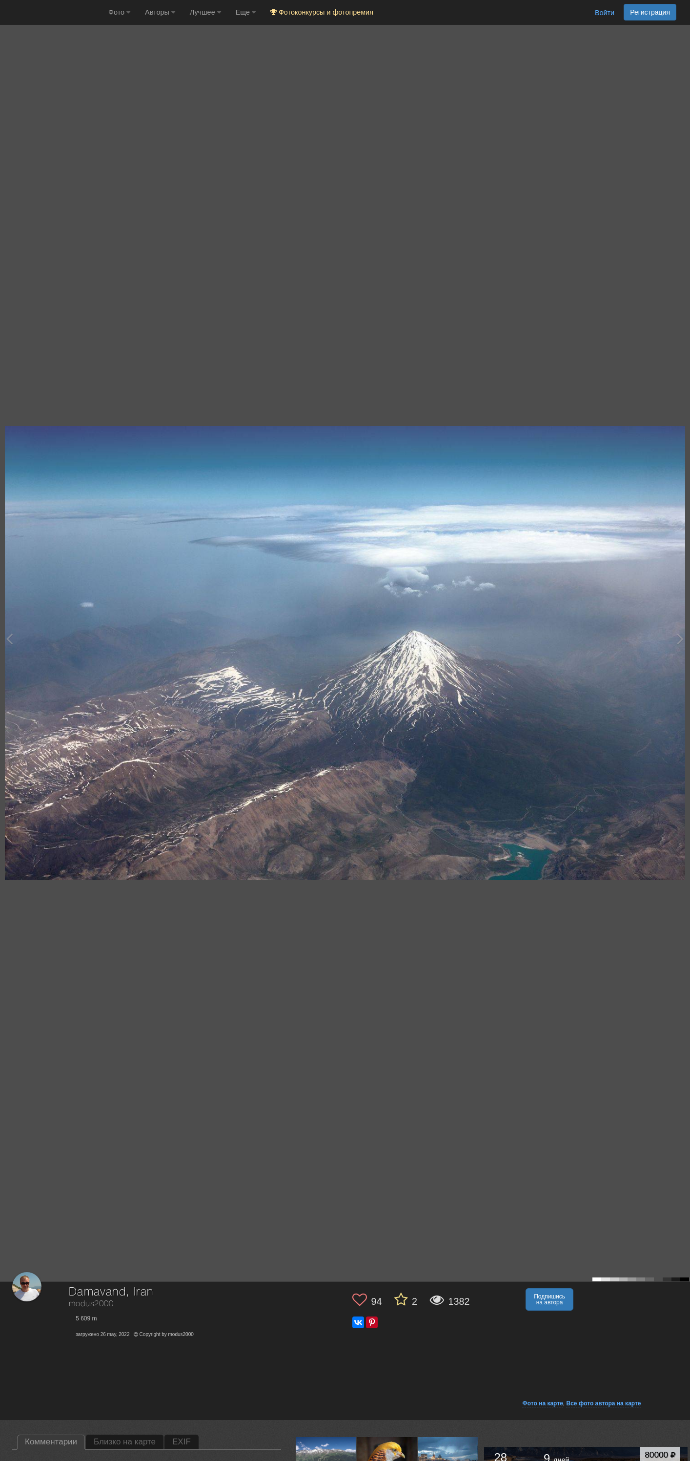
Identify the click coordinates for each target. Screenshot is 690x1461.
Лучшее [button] (205, 12)
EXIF (181, 1441)
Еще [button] (246, 12)
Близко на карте (125, 1441)
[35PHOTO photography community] (53, 12)
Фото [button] (119, 12)
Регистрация (650, 12)
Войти (604, 12)
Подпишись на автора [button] (549, 1299)
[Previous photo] (9, 639)
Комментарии (51, 1441)
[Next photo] (680, 639)
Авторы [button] (160, 12)
